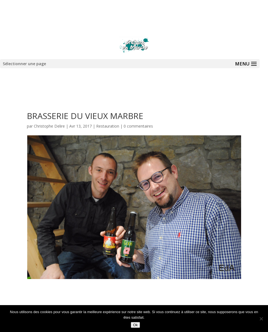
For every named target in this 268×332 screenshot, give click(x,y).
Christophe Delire (49, 126)
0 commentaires (138, 126)
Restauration (107, 126)
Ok (135, 325)
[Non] (261, 318)
